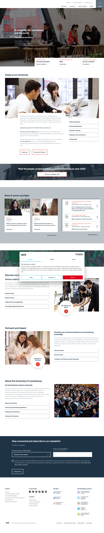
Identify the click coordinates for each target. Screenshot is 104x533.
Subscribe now (17, 471)
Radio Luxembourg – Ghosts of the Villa (82, 219)
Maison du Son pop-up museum (80, 229)
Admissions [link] (25, 152)
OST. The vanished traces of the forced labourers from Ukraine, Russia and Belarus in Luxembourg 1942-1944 (83, 208)
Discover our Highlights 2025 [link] (52, 174)
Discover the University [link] (39, 152)
